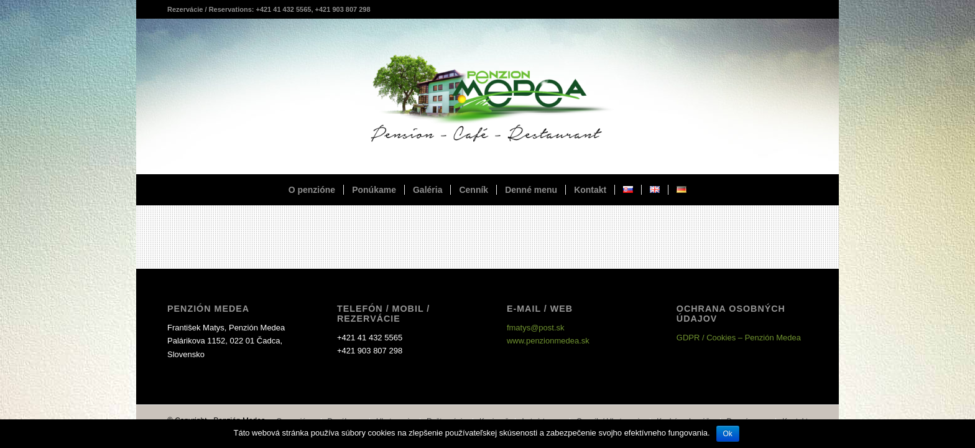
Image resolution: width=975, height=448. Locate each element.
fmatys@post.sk (536, 327)
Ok (727, 433)
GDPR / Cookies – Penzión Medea (739, 337)
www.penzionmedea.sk (548, 340)
